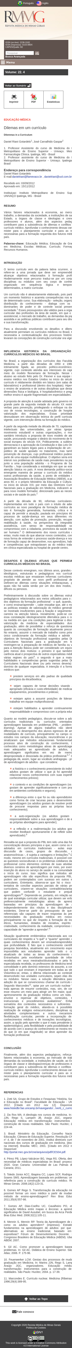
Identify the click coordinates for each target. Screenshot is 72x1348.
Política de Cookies (36, 1327)
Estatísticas (53, 102)
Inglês (45, 3)
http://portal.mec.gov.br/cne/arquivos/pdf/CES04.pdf (34, 1152)
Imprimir (13, 102)
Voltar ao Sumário (15, 85)
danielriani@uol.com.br (58, 176)
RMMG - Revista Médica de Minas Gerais (25, 23)
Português (28, 3)
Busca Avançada (15, 56)
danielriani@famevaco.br (27, 176)
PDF (33, 102)
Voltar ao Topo (38, 1298)
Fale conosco (25, 1311)
